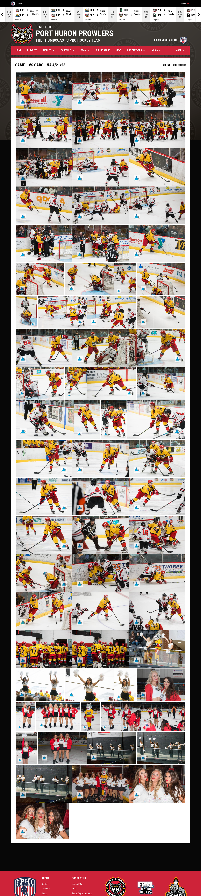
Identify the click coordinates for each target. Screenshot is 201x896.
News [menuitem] (118, 50)
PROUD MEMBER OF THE (170, 40)
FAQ (74, 889)
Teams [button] (184, 3)
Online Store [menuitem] (104, 50)
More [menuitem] (180, 50)
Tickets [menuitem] (49, 50)
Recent (166, 65)
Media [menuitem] (157, 50)
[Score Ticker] (100, 14)
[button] (44, 91)
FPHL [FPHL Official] (16, 3)
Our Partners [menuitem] (136, 50)
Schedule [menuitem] (68, 50)
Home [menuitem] (18, 50)
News (44, 893)
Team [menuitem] (85, 50)
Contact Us (77, 884)
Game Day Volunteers (82, 893)
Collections (179, 65)
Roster (45, 884)
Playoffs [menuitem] (32, 50)
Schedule (46, 889)
